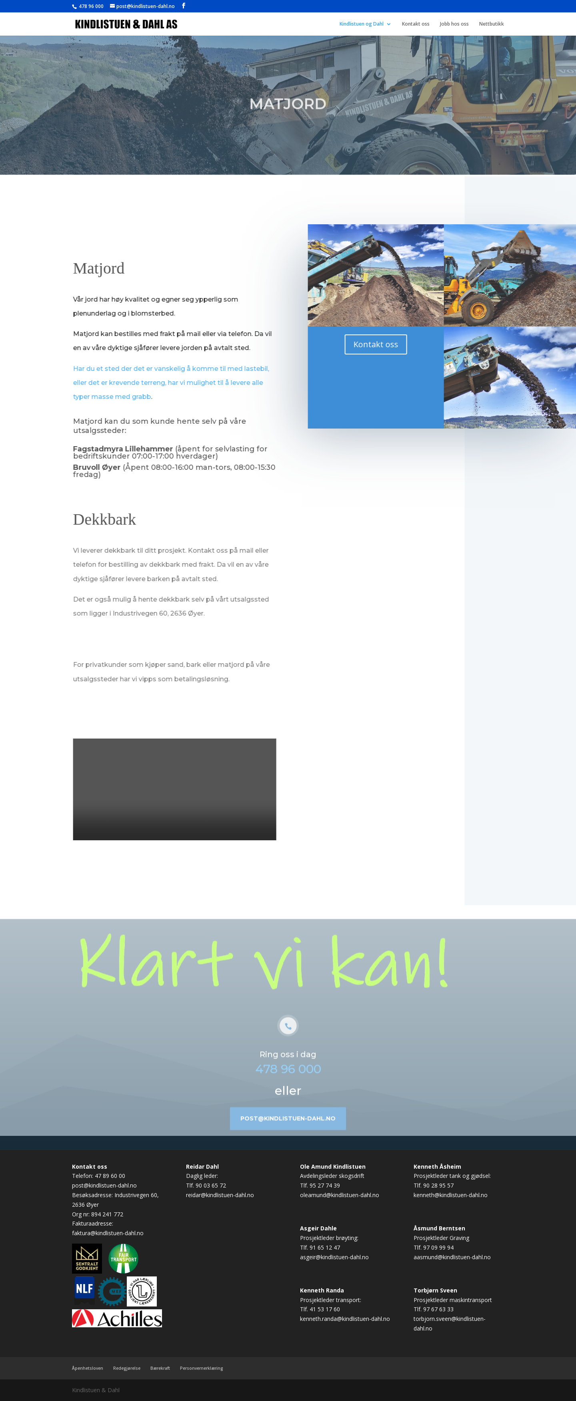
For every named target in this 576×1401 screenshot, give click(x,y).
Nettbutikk (491, 24)
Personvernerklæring (201, 1368)
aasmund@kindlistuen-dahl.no (452, 1257)
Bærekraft (160, 1368)
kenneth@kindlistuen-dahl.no (451, 1195)
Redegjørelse (126, 1368)
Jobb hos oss (454, 24)
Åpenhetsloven (87, 1368)
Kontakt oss (416, 24)
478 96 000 (91, 6)
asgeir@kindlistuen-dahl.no (334, 1257)
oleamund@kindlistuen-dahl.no (339, 1195)
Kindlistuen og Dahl (362, 24)
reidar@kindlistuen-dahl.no (220, 1195)
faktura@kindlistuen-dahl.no (108, 1233)
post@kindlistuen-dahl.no (288, 1130)
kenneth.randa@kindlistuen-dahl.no (345, 1318)
